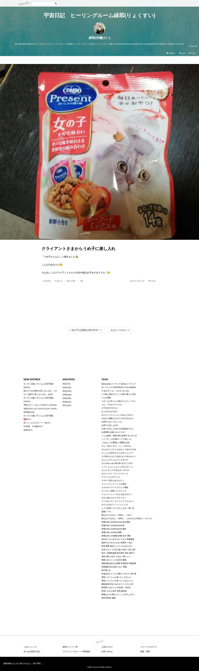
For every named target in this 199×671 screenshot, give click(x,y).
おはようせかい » (120, 330)
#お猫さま (58, 281)
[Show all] (193, 46)
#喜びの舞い (71, 281)
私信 (25, 430)
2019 (65, 398)
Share (192, 53)
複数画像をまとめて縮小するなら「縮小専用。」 (23, 663)
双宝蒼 (26, 412)
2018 (65, 402)
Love (182, 53)
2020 (65, 395)
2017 (65, 405)
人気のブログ (107, 647)
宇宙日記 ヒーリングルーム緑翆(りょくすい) (99, 15)
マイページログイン (149, 647)
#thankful (47, 281)
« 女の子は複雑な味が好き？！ (86, 330)
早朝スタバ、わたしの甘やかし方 (38, 405)
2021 (65, 391)
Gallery (170, 53)
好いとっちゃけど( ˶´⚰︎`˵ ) (34, 423)
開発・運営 (145, 651)
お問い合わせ (107, 651)
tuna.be (99, 641)
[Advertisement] (99, 310)
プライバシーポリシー (72, 651)
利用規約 (86, 651)
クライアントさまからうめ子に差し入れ (78, 248)
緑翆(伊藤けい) (99, 38)
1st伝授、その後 (30, 426)
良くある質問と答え (32, 651)
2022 (65, 387)
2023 (65, 384)
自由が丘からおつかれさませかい (38, 408)
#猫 (81, 281)
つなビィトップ (30, 647)
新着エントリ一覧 (70, 647)
